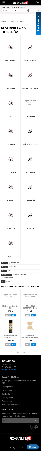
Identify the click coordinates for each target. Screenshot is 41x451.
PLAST (11, 256)
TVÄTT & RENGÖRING (8, 277)
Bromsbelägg (12, 270)
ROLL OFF (12, 267)
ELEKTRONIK (11, 172)
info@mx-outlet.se (9, 370)
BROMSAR (11, 88)
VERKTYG (11, 228)
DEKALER (30, 228)
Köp (13, 315)
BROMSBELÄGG (14, 263)
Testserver (30, 116)
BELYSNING (30, 172)
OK (36, 420)
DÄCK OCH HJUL (30, 144)
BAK (8, 281)
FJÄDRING (11, 144)
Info (8, 315)
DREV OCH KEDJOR (30, 88)
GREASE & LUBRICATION (20, 275)
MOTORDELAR (11, 60)
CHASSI (11, 116)
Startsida (4, 22)
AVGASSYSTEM (30, 60)
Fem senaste (38, 23)
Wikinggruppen (26, 448)
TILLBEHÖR (30, 200)
